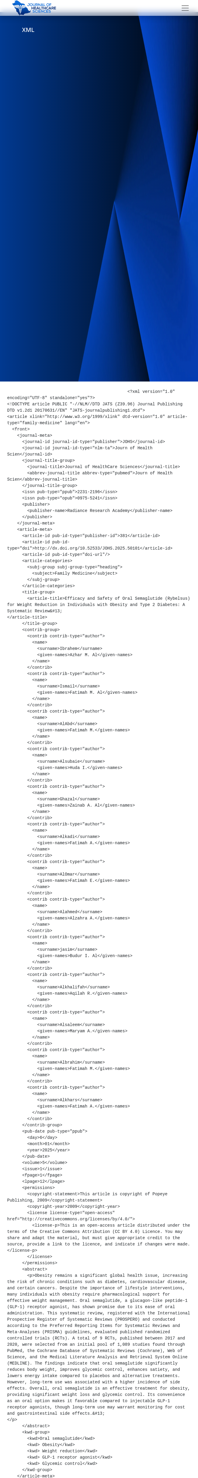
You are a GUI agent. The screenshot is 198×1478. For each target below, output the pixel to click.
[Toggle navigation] (185, 8)
